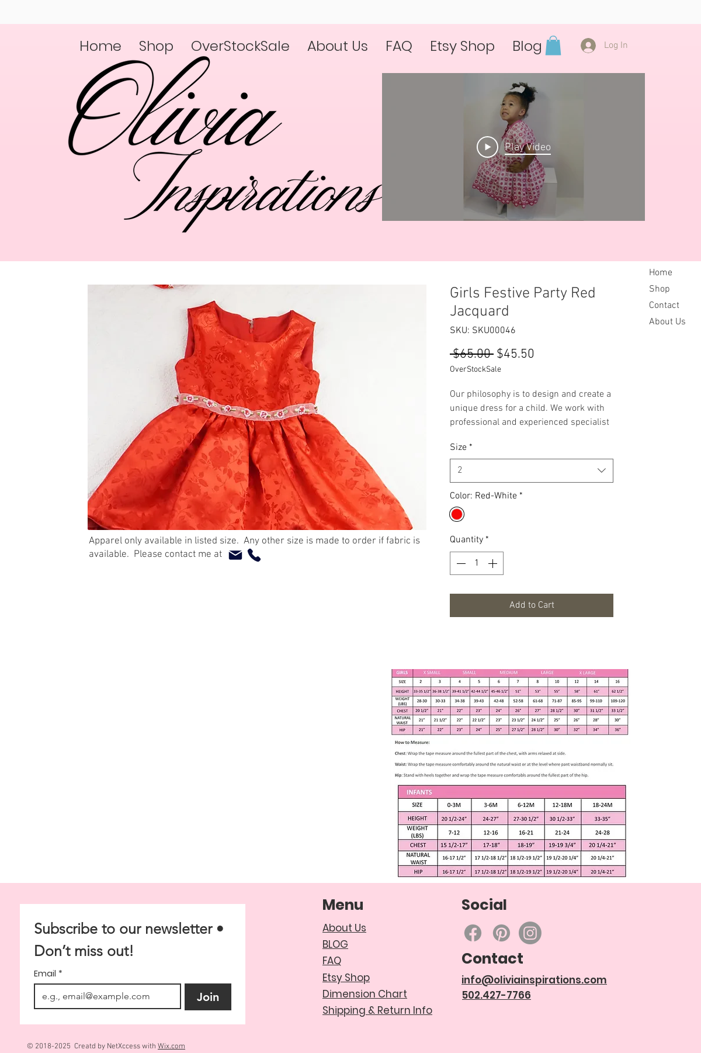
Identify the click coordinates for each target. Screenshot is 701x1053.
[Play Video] (514, 147)
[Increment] (493, 563)
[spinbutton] (476, 563)
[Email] (104, 996)
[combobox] (531, 470)
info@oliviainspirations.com (534, 980)
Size (461, 447)
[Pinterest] (501, 933)
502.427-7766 (496, 995)
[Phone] (254, 555)
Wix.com (171, 1046)
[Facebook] (472, 933)
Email (48, 974)
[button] (553, 45)
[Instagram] (530, 933)
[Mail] (235, 555)
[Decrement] (460, 563)
